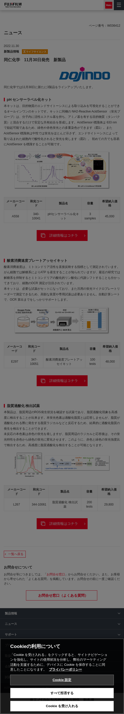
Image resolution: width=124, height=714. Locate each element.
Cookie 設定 (61, 682)
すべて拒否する (62, 695)
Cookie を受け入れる (62, 708)
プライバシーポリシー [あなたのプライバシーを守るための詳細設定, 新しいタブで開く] (65, 672)
